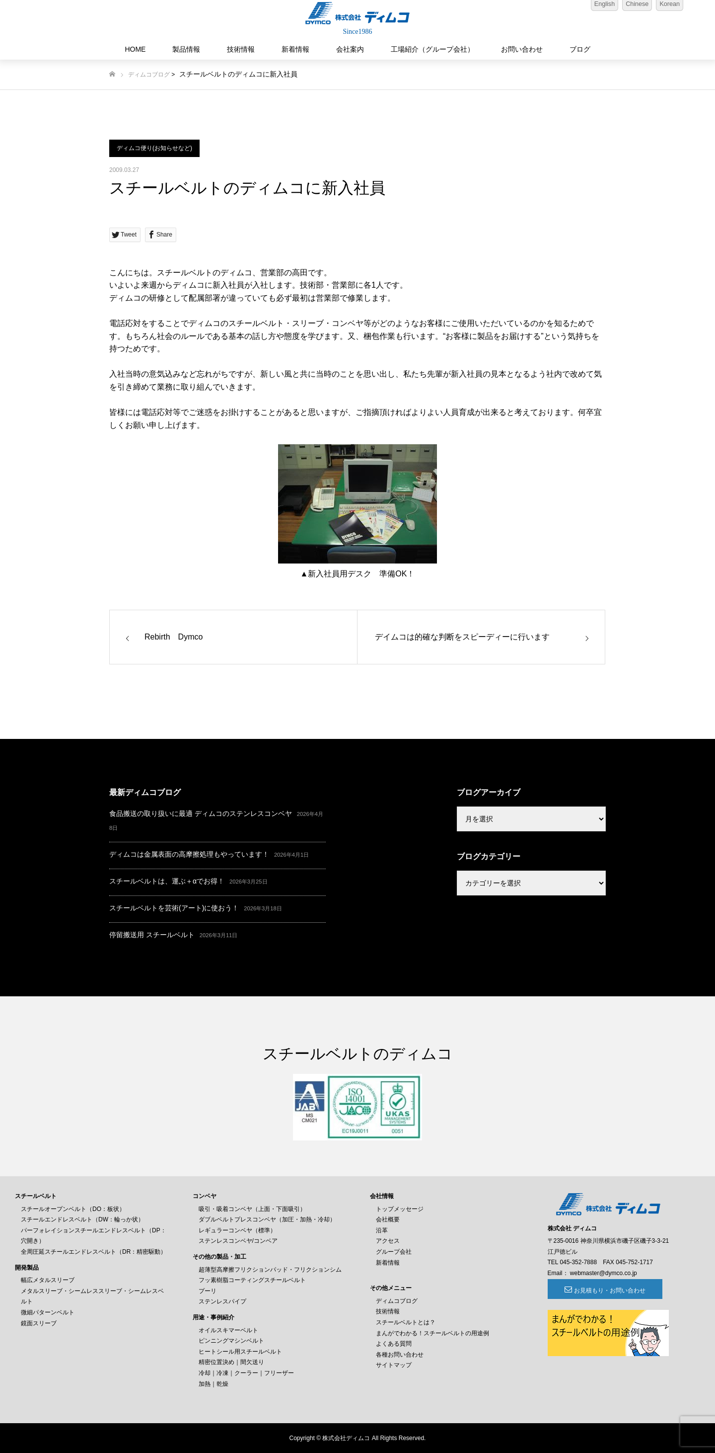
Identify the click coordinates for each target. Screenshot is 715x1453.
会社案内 (350, 49)
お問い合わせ (522, 49)
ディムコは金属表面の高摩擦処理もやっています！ (189, 854)
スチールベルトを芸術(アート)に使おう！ (174, 908)
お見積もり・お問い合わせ (602, 1290)
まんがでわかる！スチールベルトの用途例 (432, 1333)
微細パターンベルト (47, 1312)
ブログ (580, 49)
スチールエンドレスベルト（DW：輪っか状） (82, 1219)
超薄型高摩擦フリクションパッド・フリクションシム (270, 1269)
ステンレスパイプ (222, 1301)
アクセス (388, 1240)
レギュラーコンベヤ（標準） (237, 1230)
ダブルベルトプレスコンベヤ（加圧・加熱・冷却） (267, 1219)
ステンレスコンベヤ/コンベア (238, 1240)
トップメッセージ (400, 1209)
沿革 (382, 1230)
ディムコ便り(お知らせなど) (154, 148)
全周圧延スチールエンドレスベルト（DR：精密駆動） (93, 1251)
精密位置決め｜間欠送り (231, 1362)
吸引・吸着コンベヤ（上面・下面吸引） (252, 1209)
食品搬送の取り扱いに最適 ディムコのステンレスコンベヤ (200, 813)
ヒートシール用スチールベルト (240, 1351)
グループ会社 (394, 1251)
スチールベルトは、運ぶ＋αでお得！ (166, 881)
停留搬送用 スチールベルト (152, 935)
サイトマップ (394, 1365)
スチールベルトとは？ (405, 1322)
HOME (135, 49)
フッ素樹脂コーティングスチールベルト (252, 1280)
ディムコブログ (149, 74)
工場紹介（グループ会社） (432, 49)
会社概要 (388, 1219)
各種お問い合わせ (400, 1354)
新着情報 (295, 49)
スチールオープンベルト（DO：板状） (73, 1209)
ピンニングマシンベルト (231, 1340)
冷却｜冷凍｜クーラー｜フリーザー (246, 1373)
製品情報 (186, 49)
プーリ (207, 1291)
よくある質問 (394, 1343)
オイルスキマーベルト (228, 1330)
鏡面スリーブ (39, 1323)
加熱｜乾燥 (213, 1383)
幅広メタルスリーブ (47, 1280)
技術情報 (241, 49)
